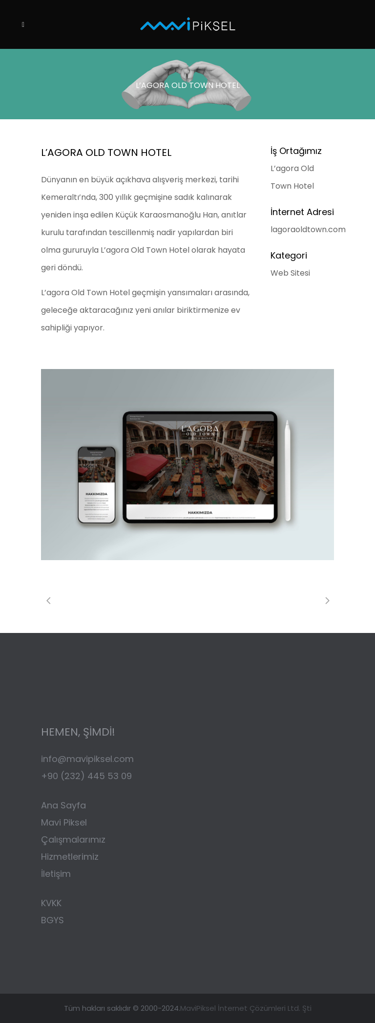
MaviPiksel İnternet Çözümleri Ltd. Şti (246, 1008)
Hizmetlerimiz (70, 856)
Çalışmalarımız (74, 839)
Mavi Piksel (64, 822)
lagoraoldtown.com (308, 229)
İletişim (56, 874)
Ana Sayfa (63, 805)
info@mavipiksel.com (87, 759)
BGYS (52, 920)
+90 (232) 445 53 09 (86, 776)
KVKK (52, 903)
